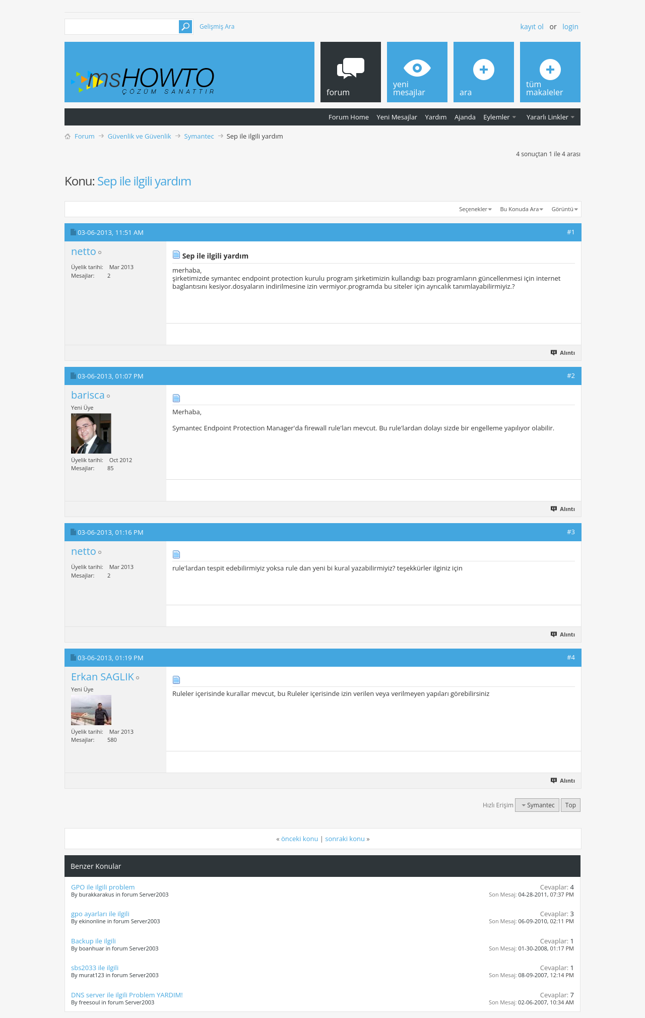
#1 (571, 231)
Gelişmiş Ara (217, 26)
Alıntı (563, 352)
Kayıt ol (532, 26)
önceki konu (299, 838)
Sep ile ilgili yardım (144, 180)
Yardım (436, 116)
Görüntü (562, 209)
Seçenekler (473, 209)
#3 (571, 531)
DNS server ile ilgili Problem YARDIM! (127, 994)
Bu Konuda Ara (519, 209)
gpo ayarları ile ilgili (100, 913)
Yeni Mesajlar (396, 116)
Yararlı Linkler (547, 116)
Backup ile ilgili (93, 940)
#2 (571, 375)
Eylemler (496, 116)
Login (570, 26)
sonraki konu (345, 838)
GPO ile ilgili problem (103, 887)
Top (570, 805)
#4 (571, 657)
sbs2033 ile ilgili (94, 967)
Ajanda (465, 116)
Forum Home (349, 116)
